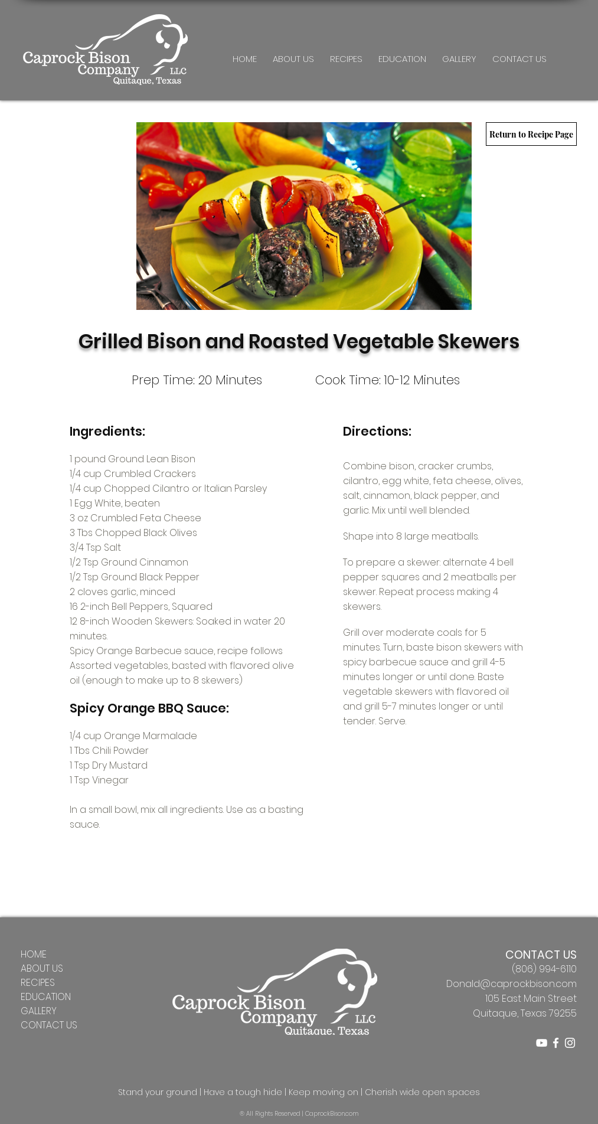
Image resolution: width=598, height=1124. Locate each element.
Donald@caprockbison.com (511, 984)
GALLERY (39, 1011)
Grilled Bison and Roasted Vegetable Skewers (299, 341)
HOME (34, 954)
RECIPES (38, 982)
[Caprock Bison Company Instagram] (570, 1043)
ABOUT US (42, 968)
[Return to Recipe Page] (531, 134)
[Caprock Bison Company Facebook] (556, 1043)
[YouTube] (541, 1043)
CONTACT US (49, 1025)
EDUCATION (46, 997)
